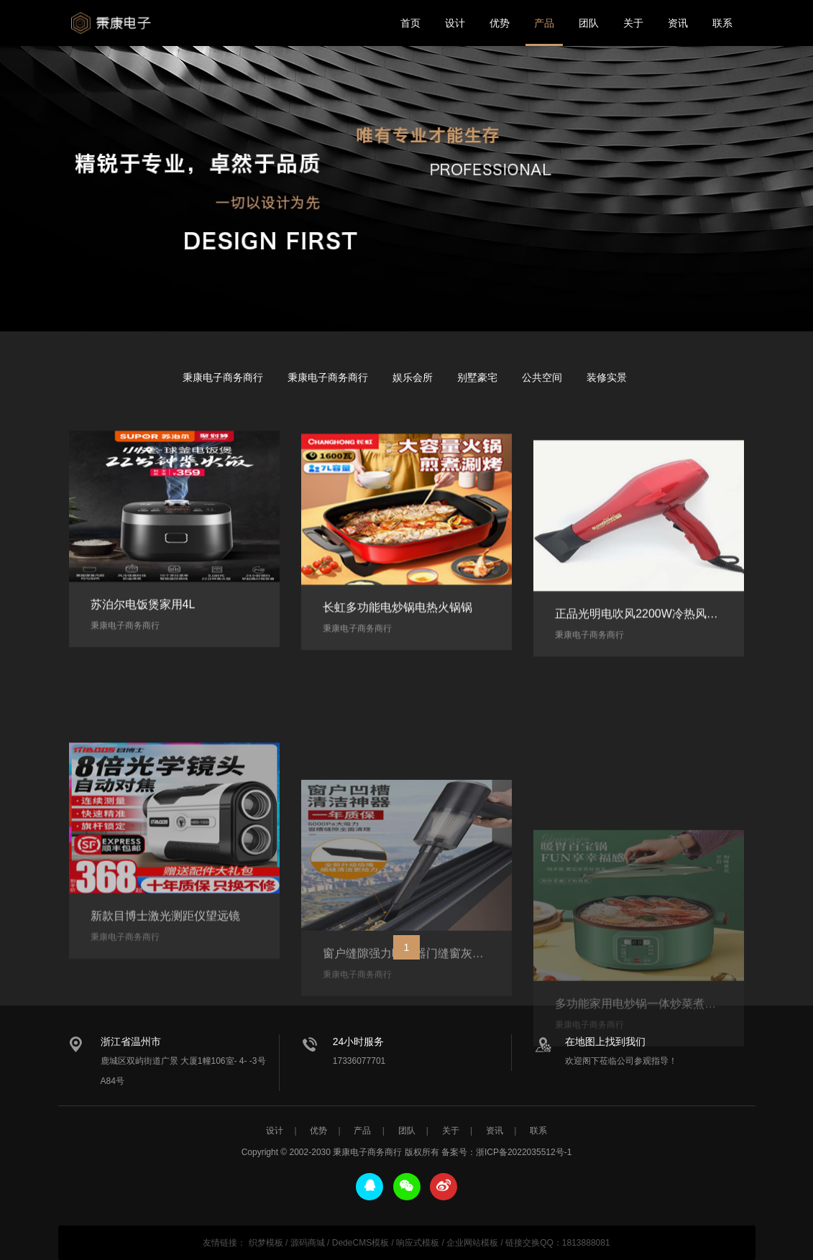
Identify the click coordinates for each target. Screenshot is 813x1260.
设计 (455, 23)
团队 (589, 23)
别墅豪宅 (477, 377)
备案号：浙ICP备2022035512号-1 (506, 1152)
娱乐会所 (412, 377)
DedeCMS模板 (360, 1243)
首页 (410, 23)
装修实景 (607, 377)
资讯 (678, 23)
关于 (633, 23)
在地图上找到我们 (605, 1041)
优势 (500, 23)
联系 (722, 23)
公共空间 (542, 377)
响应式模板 (417, 1243)
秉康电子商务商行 (115, 23)
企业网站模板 (472, 1243)
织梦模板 (266, 1243)
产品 (544, 23)
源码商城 (307, 1243)
